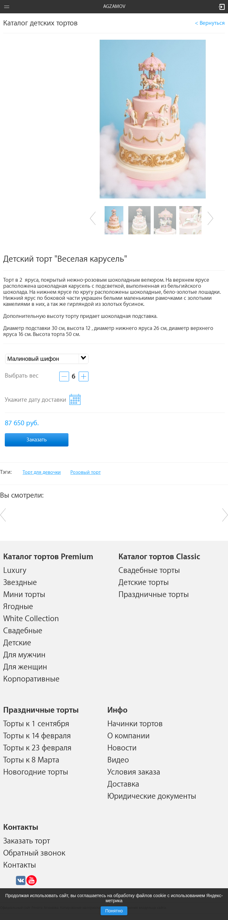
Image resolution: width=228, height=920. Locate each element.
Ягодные (18, 606)
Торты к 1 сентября (36, 723)
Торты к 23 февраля (37, 747)
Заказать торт (26, 840)
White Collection (31, 618)
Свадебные (22, 630)
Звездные (20, 582)
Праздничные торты (153, 594)
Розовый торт (85, 472)
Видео (118, 759)
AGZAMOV (114, 6)
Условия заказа (133, 772)
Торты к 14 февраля (37, 735)
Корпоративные (31, 679)
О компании (128, 735)
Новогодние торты (35, 772)
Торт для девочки (42, 472)
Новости (122, 747)
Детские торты (143, 582)
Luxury (14, 570)
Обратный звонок (34, 853)
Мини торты (24, 594)
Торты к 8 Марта (31, 759)
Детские (17, 642)
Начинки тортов (135, 723)
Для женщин (25, 666)
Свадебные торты (149, 570)
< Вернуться (210, 23)
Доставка (123, 784)
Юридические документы (151, 796)
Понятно (114, 910)
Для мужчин (24, 654)
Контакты (19, 865)
